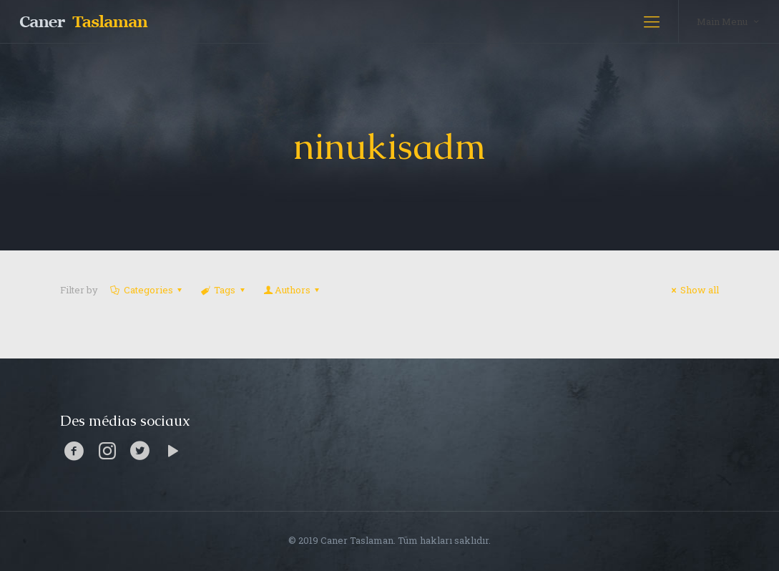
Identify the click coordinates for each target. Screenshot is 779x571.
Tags (223, 289)
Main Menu (729, 21)
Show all (693, 289)
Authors (292, 289)
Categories (147, 289)
